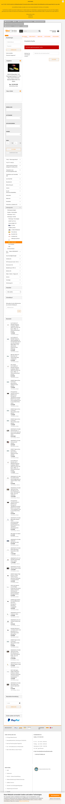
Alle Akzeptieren (55, 795)
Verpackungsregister (39, 21)
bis (12, 143)
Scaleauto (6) (12, 236)
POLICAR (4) (12, 232)
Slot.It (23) (12, 242)
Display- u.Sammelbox (12, 212)
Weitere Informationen (55, 798)
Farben (8, 131)
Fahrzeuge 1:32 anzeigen (13, 218)
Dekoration (8, 195)
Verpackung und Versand (12, 788)
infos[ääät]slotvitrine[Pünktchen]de (44, 751)
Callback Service (10, 782)
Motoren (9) (8, 271)
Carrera (7, 188)
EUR (20, 143)
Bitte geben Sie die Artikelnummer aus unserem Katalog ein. (13, 304)
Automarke (9, 115)
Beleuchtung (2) (9, 185)
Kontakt (8, 791)
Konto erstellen (9, 53)
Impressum (8, 21)
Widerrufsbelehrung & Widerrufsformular (14, 23)
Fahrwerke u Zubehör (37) (11, 204)
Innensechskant (10, 248)
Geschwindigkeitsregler (11, 255)
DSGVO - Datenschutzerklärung (25, 21)
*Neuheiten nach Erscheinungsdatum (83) (11, 170)
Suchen (54, 59)
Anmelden (13, 49)
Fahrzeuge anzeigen (11, 210)
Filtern (13, 149)
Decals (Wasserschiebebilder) (11, 191)
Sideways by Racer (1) (14, 239)
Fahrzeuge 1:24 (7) (11, 214)
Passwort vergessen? (10, 55)
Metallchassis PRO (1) (11, 267)
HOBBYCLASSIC (12, 227)
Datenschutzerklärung (24, 801)
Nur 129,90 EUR (13, 84)
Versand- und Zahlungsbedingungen (14, 785)
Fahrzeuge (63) (9, 207)
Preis (7, 140)
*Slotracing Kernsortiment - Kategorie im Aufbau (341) (12, 166)
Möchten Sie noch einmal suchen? (27, 55)
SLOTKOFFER (9, 178)
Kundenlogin (17, 26)
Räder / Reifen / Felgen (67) (12, 274)
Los (19, 311)
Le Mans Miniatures (14, 229)
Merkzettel (24, 26)
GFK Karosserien (10, 123)
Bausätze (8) (9, 182)
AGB (14, 21)
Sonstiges (8, 280)
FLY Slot (11, 225)
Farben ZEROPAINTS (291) (12, 252)
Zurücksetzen (13, 152)
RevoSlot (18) (12, 234)
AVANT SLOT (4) (12, 221)
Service (7, 277)
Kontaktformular (40, 754)
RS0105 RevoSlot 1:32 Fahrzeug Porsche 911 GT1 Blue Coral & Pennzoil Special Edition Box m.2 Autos (13, 78)
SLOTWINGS (11, 244)
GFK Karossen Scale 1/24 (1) (12, 261)
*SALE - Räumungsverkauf (12, 159)
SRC (9, 246)
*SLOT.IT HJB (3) (10, 162)
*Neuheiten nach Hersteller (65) (12, 175)
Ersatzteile (8, 201)
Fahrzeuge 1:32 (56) (11, 216)
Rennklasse (9, 107)
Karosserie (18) (9, 264)
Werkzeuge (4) (9, 283)
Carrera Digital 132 (12, 223)
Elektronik (8, 198)
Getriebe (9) (8, 258)
